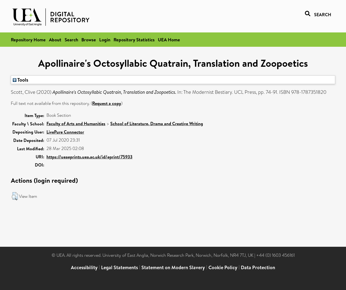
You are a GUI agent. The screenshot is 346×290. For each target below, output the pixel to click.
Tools (20, 79)
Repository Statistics (134, 39)
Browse (88, 39)
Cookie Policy (222, 267)
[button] (15, 196)
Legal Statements (119, 267)
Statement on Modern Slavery (173, 267)
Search (71, 39)
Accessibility (84, 267)
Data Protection (258, 267)
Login (104, 39)
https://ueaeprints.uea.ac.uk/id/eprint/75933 (89, 157)
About (55, 39)
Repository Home (28, 39)
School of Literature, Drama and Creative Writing (156, 123)
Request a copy (106, 103)
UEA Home (169, 39)
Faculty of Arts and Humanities (75, 123)
